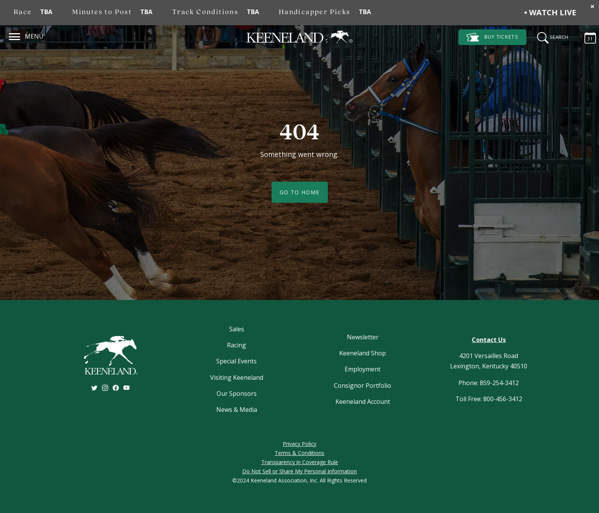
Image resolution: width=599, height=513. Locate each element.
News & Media (236, 409)
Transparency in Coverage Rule (299, 462)
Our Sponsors (237, 393)
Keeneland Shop (362, 353)
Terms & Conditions (299, 453)
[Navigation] (15, 35)
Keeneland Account (362, 401)
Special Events (236, 361)
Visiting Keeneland (236, 377)
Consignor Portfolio (362, 385)
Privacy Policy (299, 443)
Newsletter (363, 337)
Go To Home (300, 192)
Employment (362, 369)
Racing (236, 345)
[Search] (550, 37)
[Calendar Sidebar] (586, 37)
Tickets (492, 37)
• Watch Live (550, 12)
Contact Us (489, 340)
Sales (236, 329)
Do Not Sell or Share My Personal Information (299, 471)
